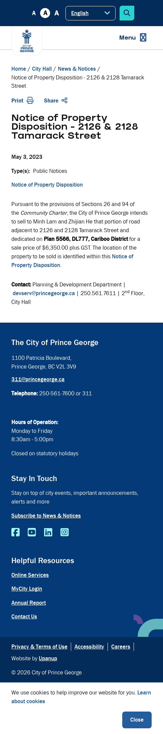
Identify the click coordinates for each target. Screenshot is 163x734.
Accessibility (89, 646)
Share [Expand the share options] (55, 100)
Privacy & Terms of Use (39, 646)
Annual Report (28, 602)
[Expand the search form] (127, 13)
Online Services (30, 575)
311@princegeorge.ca (37, 379)
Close (137, 719)
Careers (120, 646)
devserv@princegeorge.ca (44, 293)
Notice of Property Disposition (47, 184)
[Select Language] (90, 13)
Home (18, 68)
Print (22, 100)
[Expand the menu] (133, 37)
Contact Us (24, 616)
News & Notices (77, 68)
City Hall (42, 68)
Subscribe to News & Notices (46, 515)
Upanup (48, 658)
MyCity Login (26, 588)
